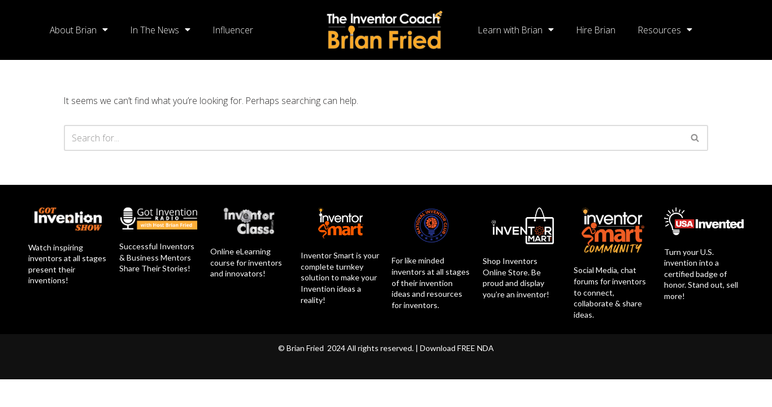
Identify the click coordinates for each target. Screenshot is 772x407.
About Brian (79, 30)
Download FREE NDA (457, 375)
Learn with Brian (517, 30)
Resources (668, 30)
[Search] (373, 138)
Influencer (237, 30)
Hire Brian (598, 30)
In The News (163, 30)
